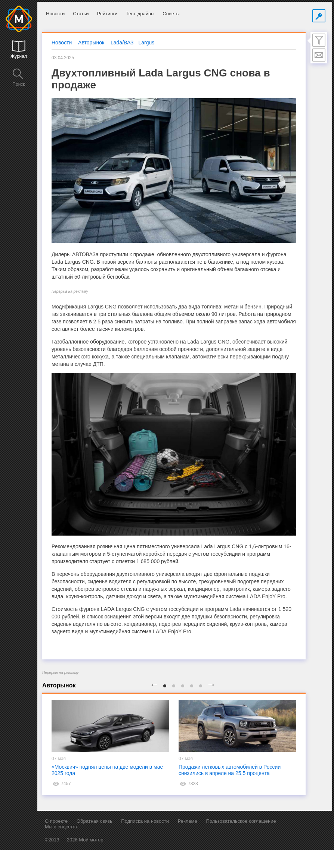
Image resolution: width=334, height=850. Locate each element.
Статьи (81, 13)
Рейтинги (107, 13)
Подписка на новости (145, 821)
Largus (147, 43)
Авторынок (91, 43)
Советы (171, 13)
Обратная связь (94, 821)
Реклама (187, 821)
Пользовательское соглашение (241, 821)
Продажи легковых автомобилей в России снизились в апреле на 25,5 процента (230, 770)
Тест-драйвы (140, 13)
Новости (55, 13)
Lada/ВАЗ (122, 43)
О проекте (56, 821)
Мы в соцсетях (61, 826)
